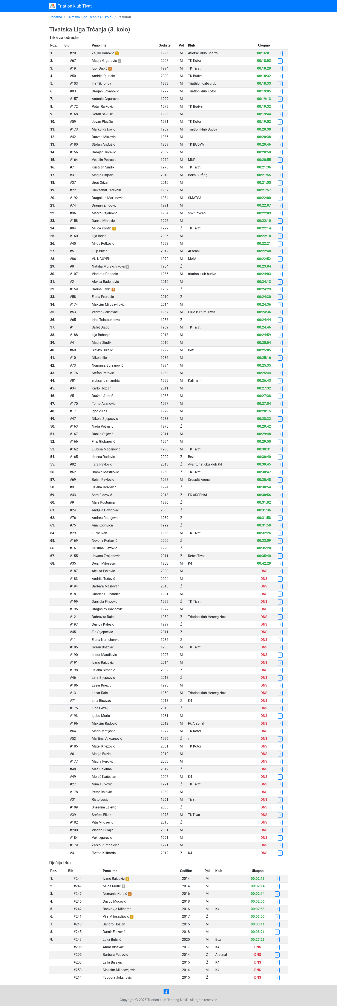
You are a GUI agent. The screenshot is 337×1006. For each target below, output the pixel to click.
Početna (55, 17)
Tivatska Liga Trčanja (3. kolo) (90, 17)
